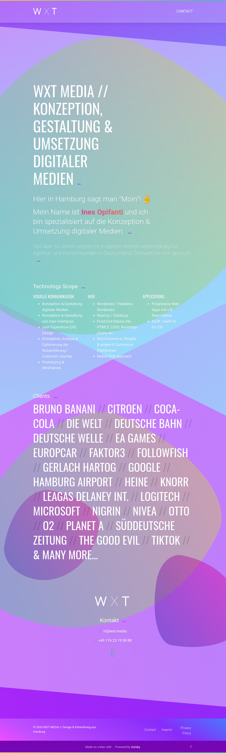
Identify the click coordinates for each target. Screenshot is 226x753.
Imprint (167, 730)
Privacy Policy (186, 729)
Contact (184, 11)
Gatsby (135, 747)
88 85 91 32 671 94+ (115, 640)
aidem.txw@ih (115, 631)
